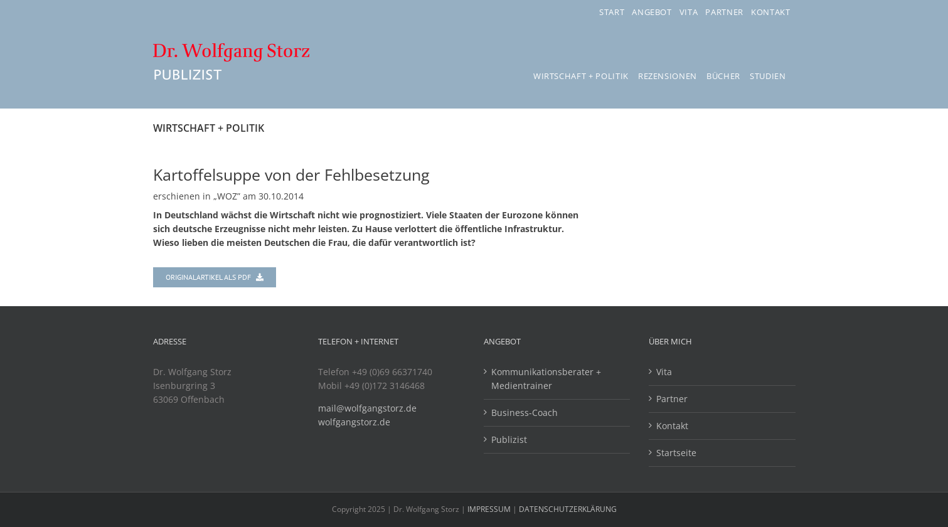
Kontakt (672, 426)
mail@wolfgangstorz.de (367, 408)
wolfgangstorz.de (354, 422)
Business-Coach (524, 412)
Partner (672, 399)
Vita (664, 372)
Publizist (509, 439)
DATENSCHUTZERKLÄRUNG (568, 509)
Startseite (676, 453)
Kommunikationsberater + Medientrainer (546, 378)
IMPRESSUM (490, 509)
